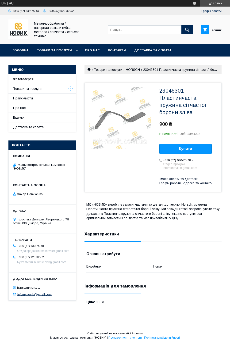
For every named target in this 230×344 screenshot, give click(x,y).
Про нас (92, 50)
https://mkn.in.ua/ (28, 287)
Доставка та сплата (152, 50)
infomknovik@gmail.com (34, 294)
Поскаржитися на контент (125, 337)
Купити (185, 149)
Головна (20, 50)
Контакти (117, 50)
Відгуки (18, 117)
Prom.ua (137, 333)
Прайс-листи (23, 98)
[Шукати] (187, 29)
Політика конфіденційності (162, 337)
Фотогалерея (23, 79)
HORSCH (133, 70)
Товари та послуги (54, 50)
